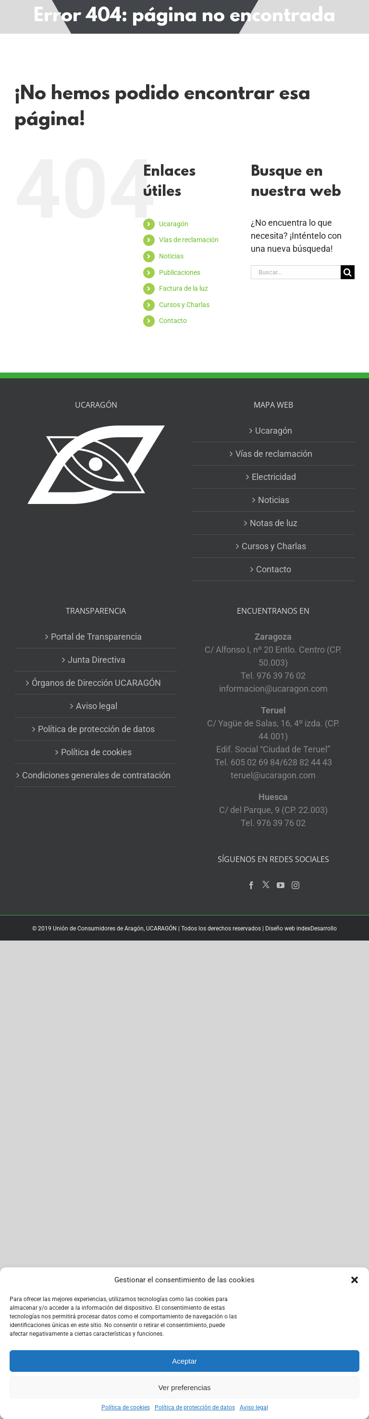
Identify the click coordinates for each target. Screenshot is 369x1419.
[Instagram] (295, 885)
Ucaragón (173, 224)
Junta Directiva (96, 660)
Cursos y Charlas (184, 305)
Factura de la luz (183, 288)
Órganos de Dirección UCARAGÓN (96, 683)
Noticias (171, 256)
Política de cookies (125, 1407)
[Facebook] (251, 885)
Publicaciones (179, 272)
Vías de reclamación (189, 240)
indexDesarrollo (316, 928)
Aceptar (184, 1361)
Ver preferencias (184, 1387)
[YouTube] (280, 885)
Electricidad (274, 477)
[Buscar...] (296, 272)
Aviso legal (254, 1407)
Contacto (173, 320)
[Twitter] (266, 885)
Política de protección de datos (195, 1407)
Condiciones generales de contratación (96, 775)
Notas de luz (273, 523)
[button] (354, 1280)
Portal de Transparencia (96, 637)
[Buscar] (348, 272)
